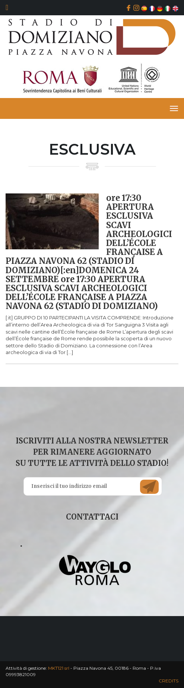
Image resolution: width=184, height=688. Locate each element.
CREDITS (168, 681)
